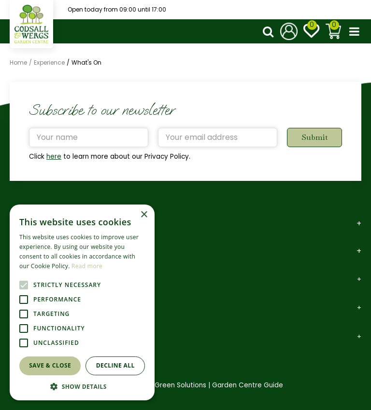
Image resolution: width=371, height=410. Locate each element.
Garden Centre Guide (247, 385)
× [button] (143, 215)
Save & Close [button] (50, 365)
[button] (82, 386)
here (53, 156)
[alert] (82, 302)
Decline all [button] (115, 365)
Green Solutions (180, 385)
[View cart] (333, 31)
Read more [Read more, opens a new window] (86, 266)
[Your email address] (217, 137)
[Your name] (88, 137)
